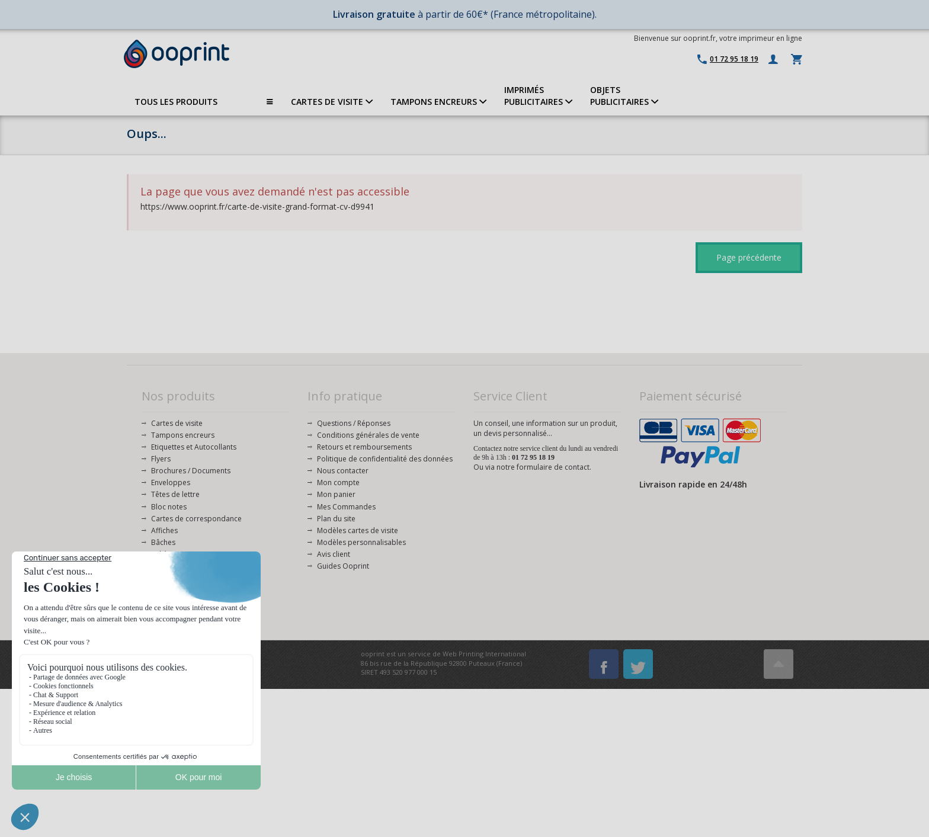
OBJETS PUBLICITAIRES (624, 95)
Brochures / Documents (190, 471)
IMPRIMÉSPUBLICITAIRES (538, 95)
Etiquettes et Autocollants (193, 447)
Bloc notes (169, 507)
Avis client (333, 554)
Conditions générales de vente (368, 435)
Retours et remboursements (364, 447)
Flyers (161, 459)
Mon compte (338, 482)
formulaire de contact (553, 467)
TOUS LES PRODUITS (203, 102)
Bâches (163, 542)
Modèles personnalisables (361, 542)
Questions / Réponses (353, 423)
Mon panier (336, 494)
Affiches (164, 530)
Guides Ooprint (343, 566)
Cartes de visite (177, 423)
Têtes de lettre (175, 494)
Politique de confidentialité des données (385, 459)
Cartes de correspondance (196, 519)
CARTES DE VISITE (332, 101)
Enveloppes (170, 482)
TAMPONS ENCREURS (438, 101)
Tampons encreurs (182, 435)
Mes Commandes (346, 507)
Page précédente (748, 257)
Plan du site (336, 519)
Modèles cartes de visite (357, 530)
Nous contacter (343, 471)
